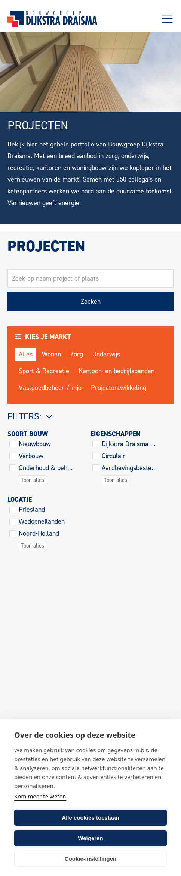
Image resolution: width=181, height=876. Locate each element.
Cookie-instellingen (90, 858)
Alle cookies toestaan (90, 817)
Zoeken (91, 301)
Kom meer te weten (40, 796)
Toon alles (32, 480)
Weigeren (90, 838)
